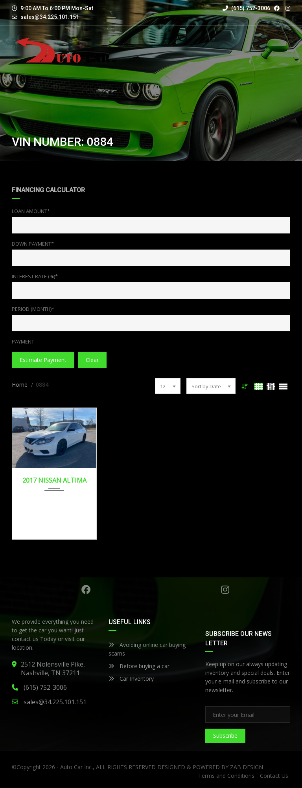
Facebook (86, 589)
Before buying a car (139, 666)
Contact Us (274, 775)
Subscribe (225, 735)
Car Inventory (131, 678)
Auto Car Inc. (76, 767)
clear (92, 360)
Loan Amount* (31, 211)
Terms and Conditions (226, 775)
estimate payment (43, 360)
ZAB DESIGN (246, 767)
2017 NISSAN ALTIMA (54, 480)
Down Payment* (33, 243)
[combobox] (167, 386)
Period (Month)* (33, 308)
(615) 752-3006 (246, 8)
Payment (23, 341)
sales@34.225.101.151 (49, 17)
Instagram (225, 589)
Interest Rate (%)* (35, 276)
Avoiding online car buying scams (147, 649)
